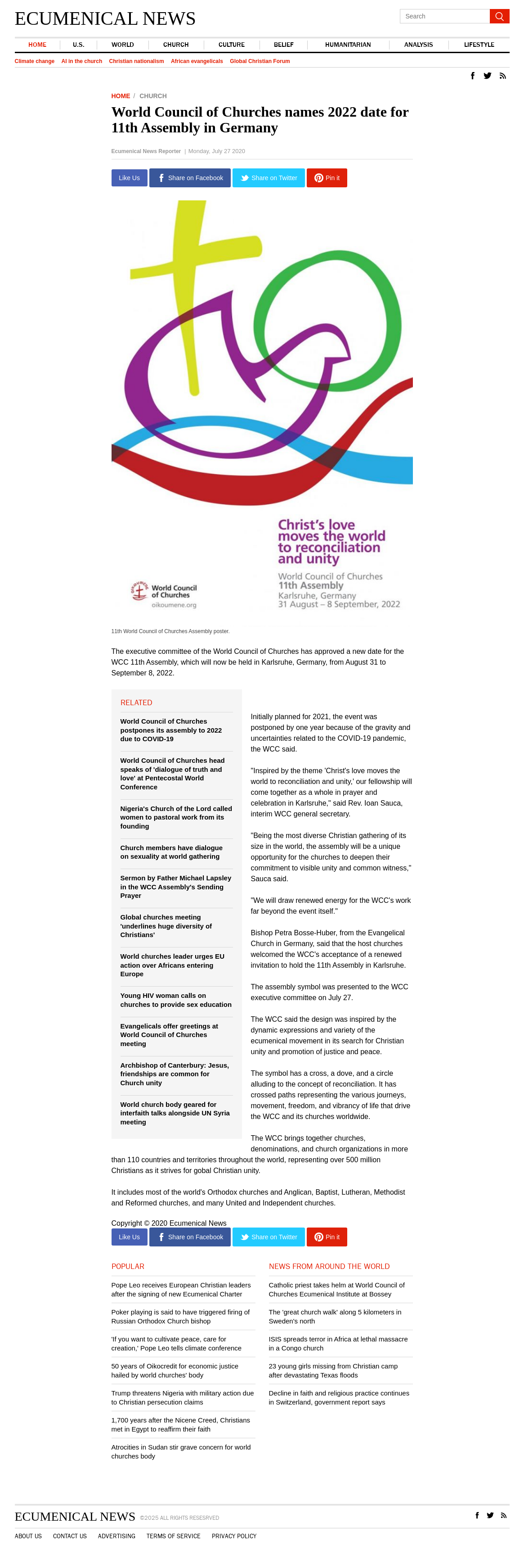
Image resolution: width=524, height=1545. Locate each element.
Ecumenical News (105, 18)
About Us (28, 1536)
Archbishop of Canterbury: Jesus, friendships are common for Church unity (175, 1074)
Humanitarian (347, 45)
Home (37, 45)
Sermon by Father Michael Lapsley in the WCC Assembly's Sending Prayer (176, 886)
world (121, 45)
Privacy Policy (234, 1536)
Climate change (35, 61)
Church (175, 45)
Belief (282, 45)
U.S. (78, 45)
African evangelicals (197, 61)
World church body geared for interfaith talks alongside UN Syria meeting (175, 1113)
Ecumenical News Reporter (146, 151)
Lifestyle (479, 45)
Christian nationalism (136, 61)
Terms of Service (174, 1536)
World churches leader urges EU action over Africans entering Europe (172, 965)
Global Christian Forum (260, 61)
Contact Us (70, 1536)
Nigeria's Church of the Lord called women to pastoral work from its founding (177, 817)
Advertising (116, 1536)
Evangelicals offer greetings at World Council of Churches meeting (170, 1034)
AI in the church (82, 61)
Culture (230, 45)
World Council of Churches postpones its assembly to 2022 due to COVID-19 (171, 730)
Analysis (418, 45)
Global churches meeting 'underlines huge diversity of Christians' (166, 925)
